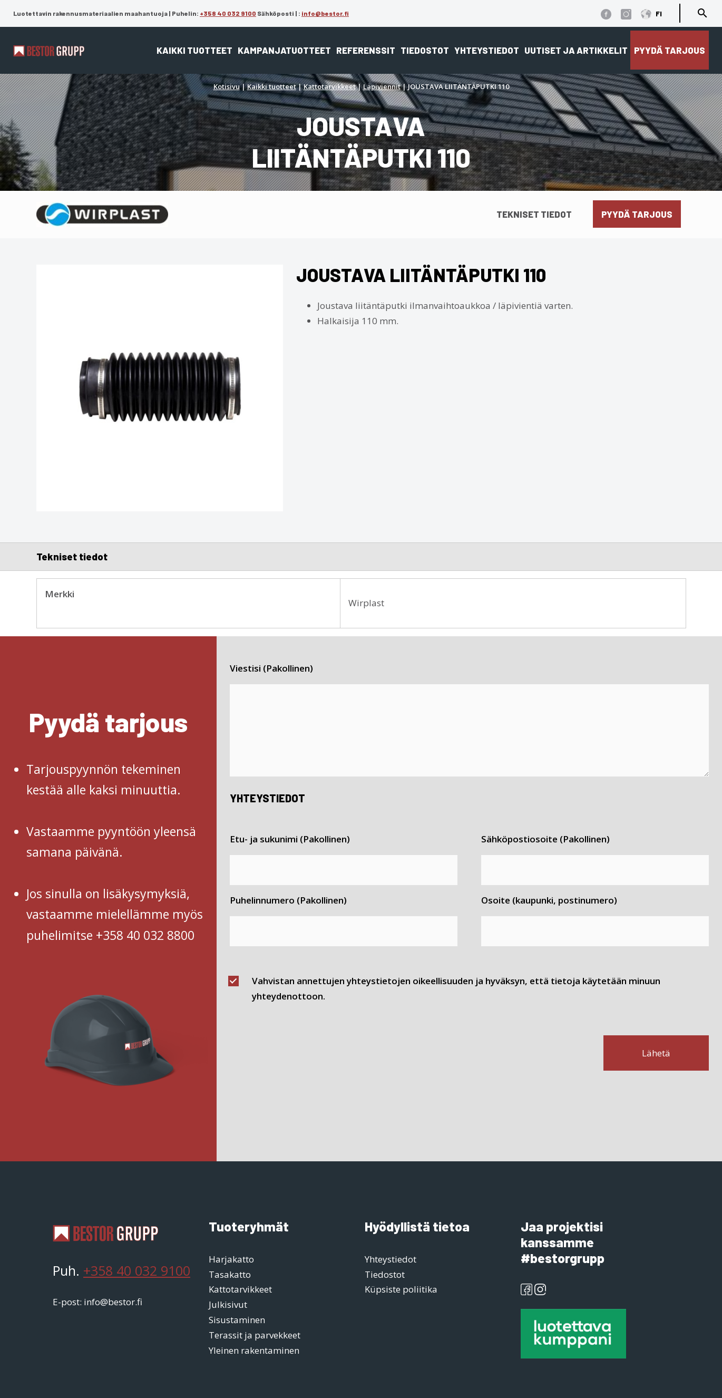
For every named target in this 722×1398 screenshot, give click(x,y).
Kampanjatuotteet (284, 50)
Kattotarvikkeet (330, 86)
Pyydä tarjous (669, 50)
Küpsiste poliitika (401, 1289)
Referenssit (365, 50)
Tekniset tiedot (534, 214)
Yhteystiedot (486, 50)
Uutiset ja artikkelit (576, 50)
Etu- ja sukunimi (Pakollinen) (290, 839)
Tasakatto (230, 1274)
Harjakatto (231, 1259)
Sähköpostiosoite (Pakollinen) (545, 839)
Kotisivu (226, 86)
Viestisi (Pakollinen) (271, 668)
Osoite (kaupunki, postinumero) (549, 900)
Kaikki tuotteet (194, 50)
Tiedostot (425, 50)
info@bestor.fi (325, 13)
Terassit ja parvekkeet (254, 1335)
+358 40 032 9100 (228, 13)
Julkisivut (228, 1304)
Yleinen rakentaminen (254, 1350)
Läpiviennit (382, 86)
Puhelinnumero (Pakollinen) (288, 900)
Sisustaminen (237, 1320)
